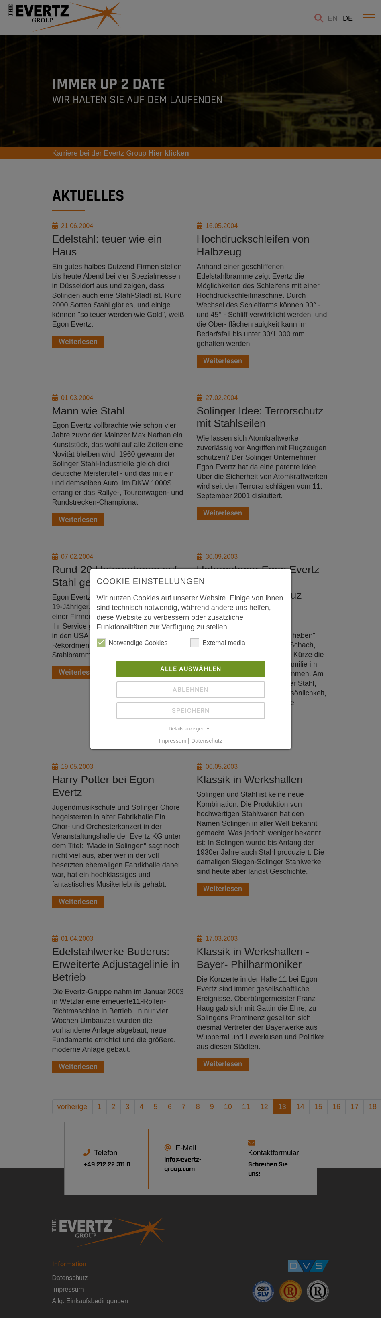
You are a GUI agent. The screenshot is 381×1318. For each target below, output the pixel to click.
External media (217, 642)
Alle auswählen (190, 668)
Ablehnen (190, 689)
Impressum (172, 740)
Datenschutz (206, 740)
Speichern (191, 710)
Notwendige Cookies (132, 642)
